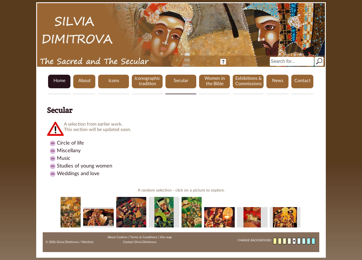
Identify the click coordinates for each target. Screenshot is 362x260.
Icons (114, 80)
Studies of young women (84, 166)
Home (59, 80)
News (277, 80)
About (84, 80)
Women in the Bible (214, 81)
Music (63, 158)
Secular (181, 80)
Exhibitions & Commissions (248, 81)
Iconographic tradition (147, 81)
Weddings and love (78, 173)
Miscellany (69, 150)
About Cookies (117, 237)
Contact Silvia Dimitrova (139, 242)
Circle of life (70, 143)
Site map (166, 237)
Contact (302, 80)
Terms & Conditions (143, 237)
